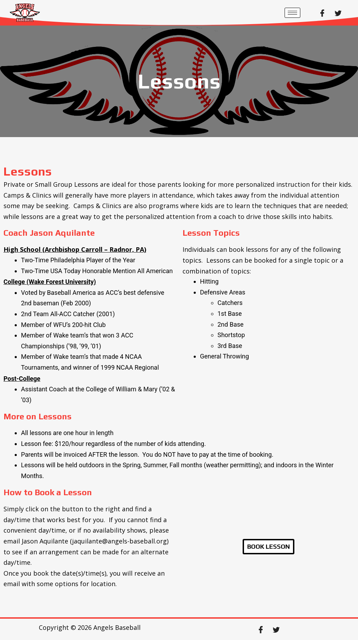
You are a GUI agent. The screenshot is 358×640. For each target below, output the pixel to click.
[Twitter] (338, 12)
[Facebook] (322, 12)
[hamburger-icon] (292, 13)
